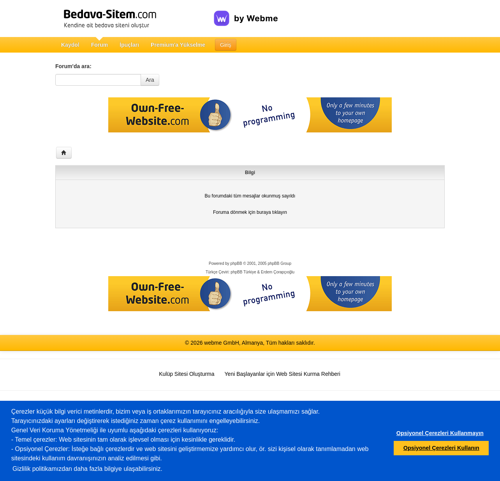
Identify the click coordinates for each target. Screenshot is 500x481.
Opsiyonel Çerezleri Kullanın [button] (441, 448)
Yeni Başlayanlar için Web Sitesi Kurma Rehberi (282, 374)
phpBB (236, 263)
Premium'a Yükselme (178, 45)
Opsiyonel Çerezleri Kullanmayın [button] (440, 433)
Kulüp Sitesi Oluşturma (186, 374)
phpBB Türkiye (243, 272)
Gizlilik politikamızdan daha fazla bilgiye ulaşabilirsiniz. (87, 468)
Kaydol (70, 45)
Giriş (225, 45)
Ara (150, 80)
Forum (99, 45)
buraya (264, 212)
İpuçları (129, 45)
